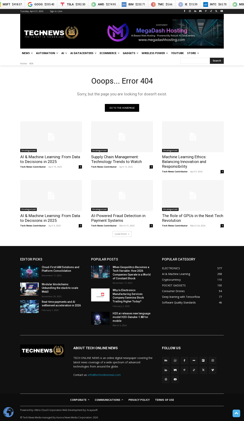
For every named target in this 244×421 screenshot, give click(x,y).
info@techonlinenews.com (104, 375)
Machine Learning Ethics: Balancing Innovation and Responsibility (184, 162)
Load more (122, 234)
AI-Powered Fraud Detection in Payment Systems (118, 218)
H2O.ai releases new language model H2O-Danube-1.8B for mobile (131, 317)
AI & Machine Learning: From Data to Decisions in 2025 (50, 159)
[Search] (217, 61)
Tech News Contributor (33, 166)
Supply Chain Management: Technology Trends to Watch (116, 159)
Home (23, 63)
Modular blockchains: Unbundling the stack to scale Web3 (60, 288)
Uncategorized (28, 150)
